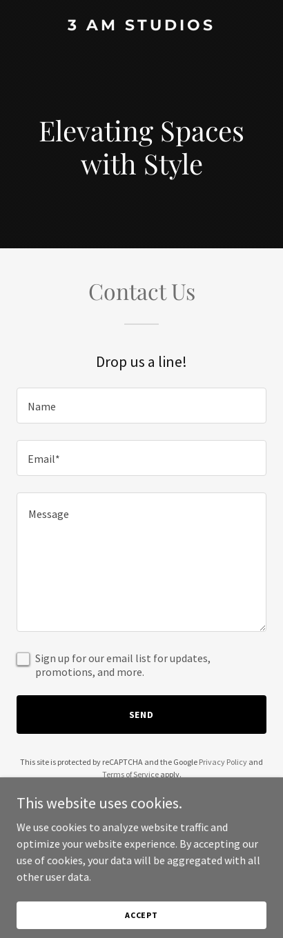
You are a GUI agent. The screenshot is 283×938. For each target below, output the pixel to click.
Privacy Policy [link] (223, 762)
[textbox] (141, 405)
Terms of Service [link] (130, 774)
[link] (141, 26)
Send (142, 714)
